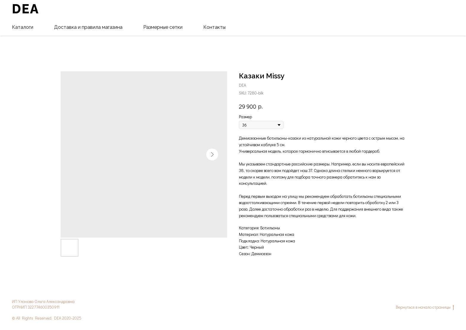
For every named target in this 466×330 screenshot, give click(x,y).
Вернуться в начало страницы (425, 307)
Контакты (214, 27)
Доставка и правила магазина (88, 27)
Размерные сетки (162, 27)
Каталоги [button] (22, 27)
